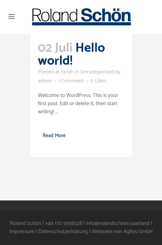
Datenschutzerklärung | (65, 231)
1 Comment (71, 80)
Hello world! (71, 54)
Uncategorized (96, 72)
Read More (54, 135)
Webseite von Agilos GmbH (122, 231)
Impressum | (23, 231)
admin (45, 80)
